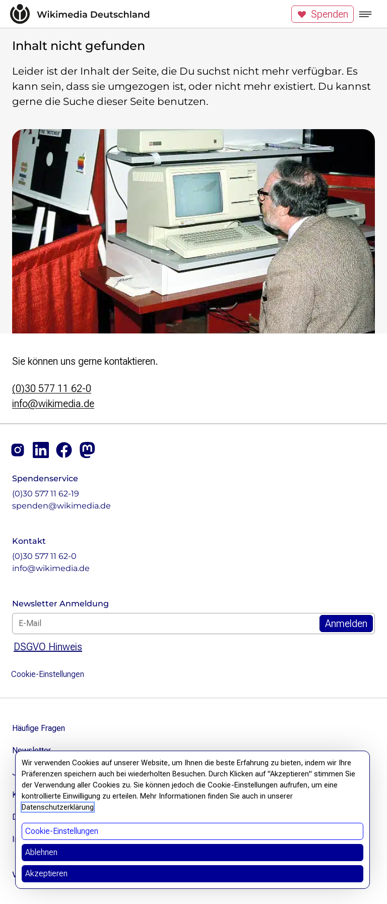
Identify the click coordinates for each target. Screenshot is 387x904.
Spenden (322, 14)
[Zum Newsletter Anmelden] (346, 623)
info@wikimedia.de (53, 404)
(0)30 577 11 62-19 (45, 493)
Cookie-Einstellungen (47, 674)
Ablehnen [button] (41, 852)
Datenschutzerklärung (58, 807)
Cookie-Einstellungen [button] (61, 831)
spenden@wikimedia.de (61, 506)
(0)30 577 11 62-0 (51, 388)
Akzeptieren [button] (46, 873)
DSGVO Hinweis (48, 647)
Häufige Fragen (38, 728)
